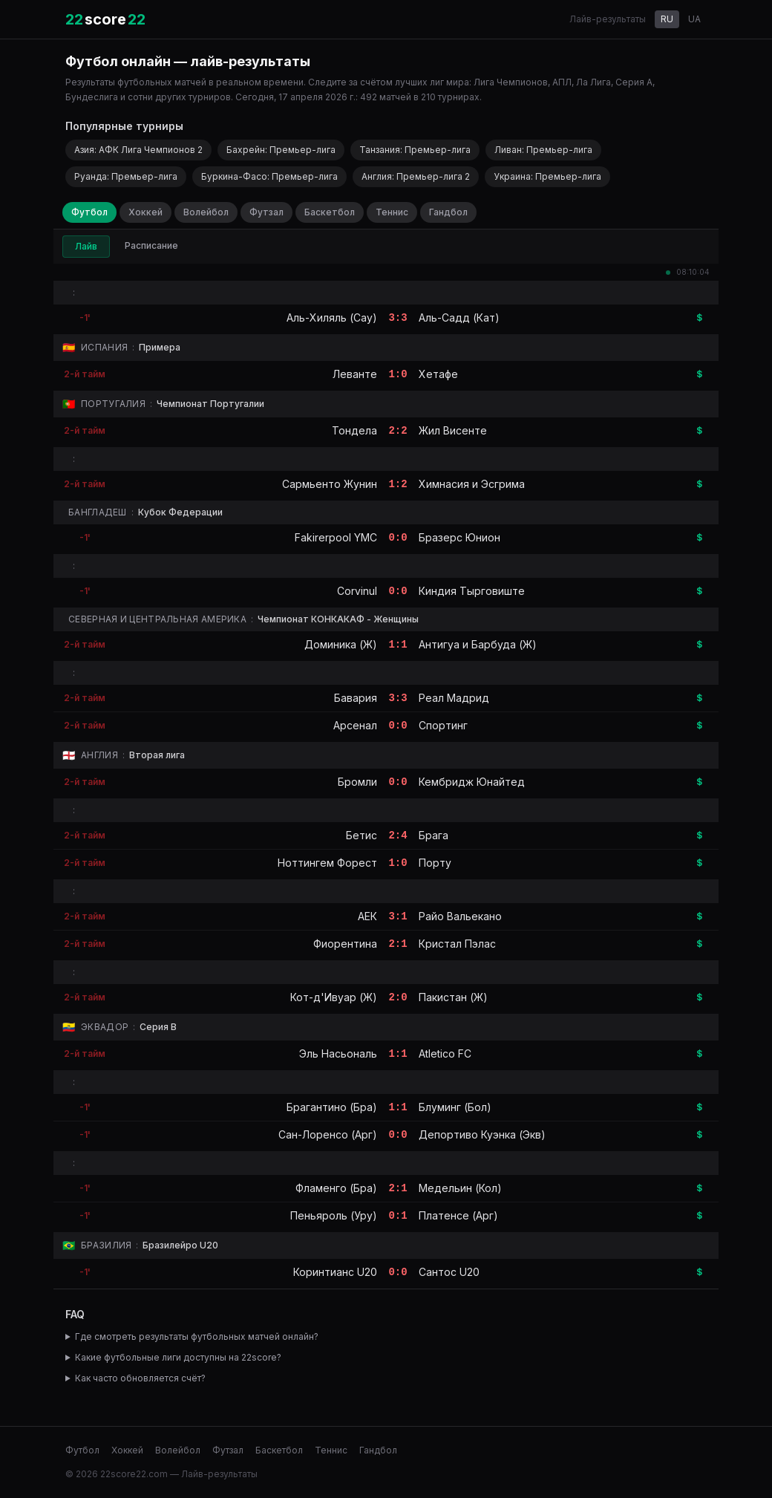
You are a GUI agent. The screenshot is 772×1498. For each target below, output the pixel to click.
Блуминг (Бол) (455, 1107)
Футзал (266, 212)
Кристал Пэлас (457, 943)
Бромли (357, 781)
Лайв (86, 246)
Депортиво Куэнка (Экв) (482, 1134)
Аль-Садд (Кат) (459, 317)
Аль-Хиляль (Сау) (332, 317)
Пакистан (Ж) (453, 997)
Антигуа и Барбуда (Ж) (478, 644)
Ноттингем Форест (327, 862)
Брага (433, 835)
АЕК (367, 916)
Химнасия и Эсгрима (472, 484)
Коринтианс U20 (335, 1272)
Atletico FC (445, 1053)
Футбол (89, 212)
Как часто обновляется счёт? (140, 1378)
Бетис (361, 835)
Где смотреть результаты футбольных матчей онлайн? (196, 1336)
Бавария (355, 697)
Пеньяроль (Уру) (333, 1215)
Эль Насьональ (338, 1053)
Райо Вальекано (460, 916)
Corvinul (357, 590)
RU (667, 19)
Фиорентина (345, 943)
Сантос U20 (449, 1272)
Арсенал (355, 725)
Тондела (354, 430)
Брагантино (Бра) (332, 1107)
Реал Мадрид (454, 697)
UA (694, 19)
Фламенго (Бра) (336, 1188)
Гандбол (448, 212)
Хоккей (145, 212)
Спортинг (443, 725)
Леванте (355, 374)
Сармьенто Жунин (329, 484)
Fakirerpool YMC (336, 537)
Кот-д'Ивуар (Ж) (333, 997)
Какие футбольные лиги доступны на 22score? (178, 1357)
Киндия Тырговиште (472, 590)
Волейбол (206, 212)
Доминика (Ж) (340, 644)
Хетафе (438, 374)
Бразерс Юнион (459, 537)
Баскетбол (329, 212)
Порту (435, 862)
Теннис (392, 212)
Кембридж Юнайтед (472, 781)
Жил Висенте (453, 430)
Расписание (151, 245)
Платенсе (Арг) (458, 1215)
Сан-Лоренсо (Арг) (327, 1134)
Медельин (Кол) (460, 1188)
